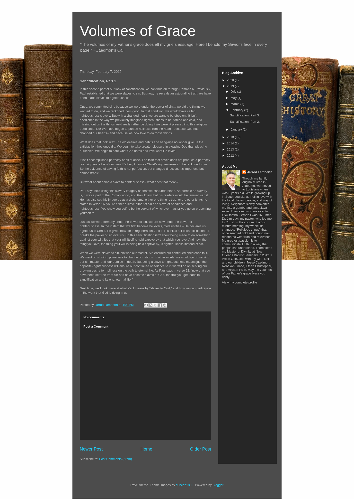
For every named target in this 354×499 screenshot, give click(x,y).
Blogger (217, 485)
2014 (231, 143)
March (235, 104)
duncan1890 (184, 485)
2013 (231, 149)
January (237, 129)
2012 (231, 155)
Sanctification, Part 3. (245, 115)
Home (146, 449)
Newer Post (91, 449)
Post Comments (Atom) (115, 459)
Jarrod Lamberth (259, 172)
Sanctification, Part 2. (245, 121)
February (237, 110)
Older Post (200, 449)
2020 (231, 80)
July (234, 91)
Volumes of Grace (138, 31)
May (234, 98)
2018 (231, 137)
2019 (231, 86)
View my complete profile (239, 282)
